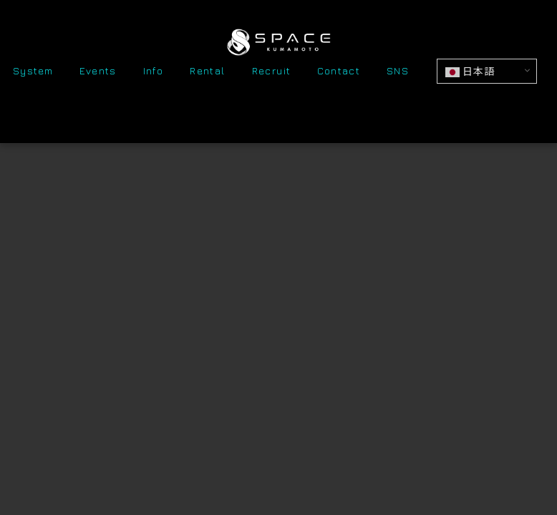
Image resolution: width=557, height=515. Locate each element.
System (33, 72)
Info (153, 72)
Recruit (271, 72)
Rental (207, 72)
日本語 (470, 71)
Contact (338, 72)
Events (97, 72)
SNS (398, 72)
